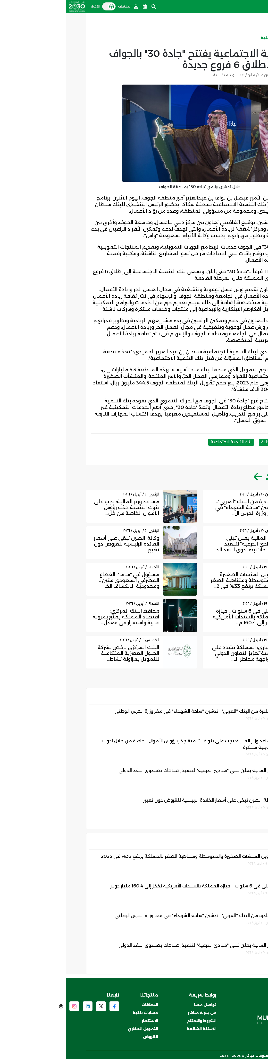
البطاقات (84, 1003)
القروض (84, 1035)
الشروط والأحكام (136, 1019)
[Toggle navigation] (261, 5)
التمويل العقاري (77, 1027)
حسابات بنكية (79, 1011)
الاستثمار (84, 1019)
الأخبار (237, 37)
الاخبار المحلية (209, 37)
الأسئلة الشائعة (136, 1027)
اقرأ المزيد (218, 475)
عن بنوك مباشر (136, 1011)
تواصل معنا (139, 1003)
